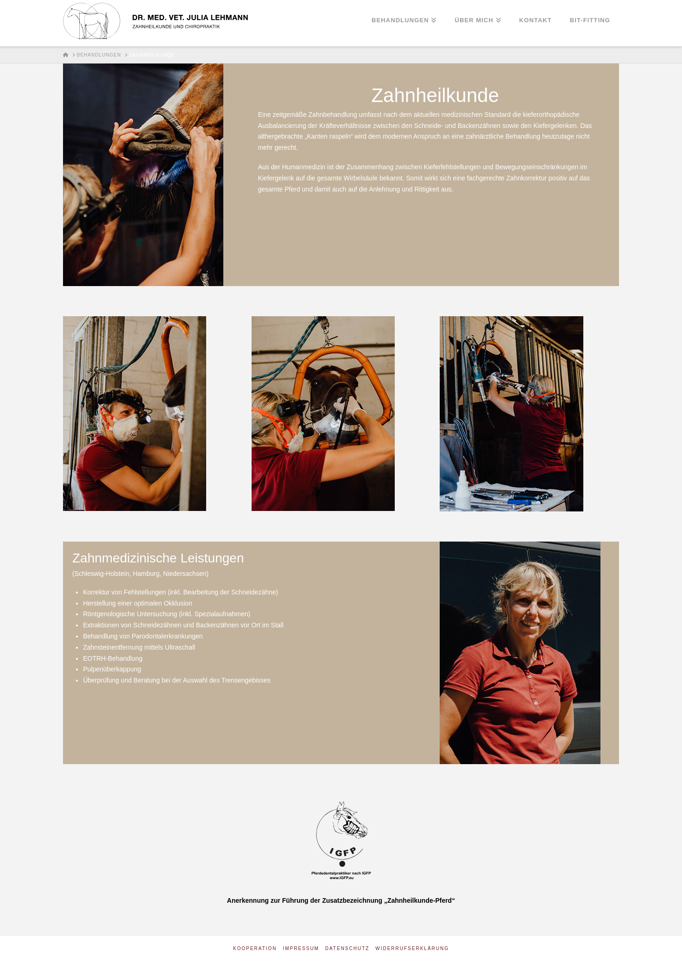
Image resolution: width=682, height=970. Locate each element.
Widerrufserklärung (412, 948)
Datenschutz (347, 948)
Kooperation (255, 948)
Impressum (301, 948)
